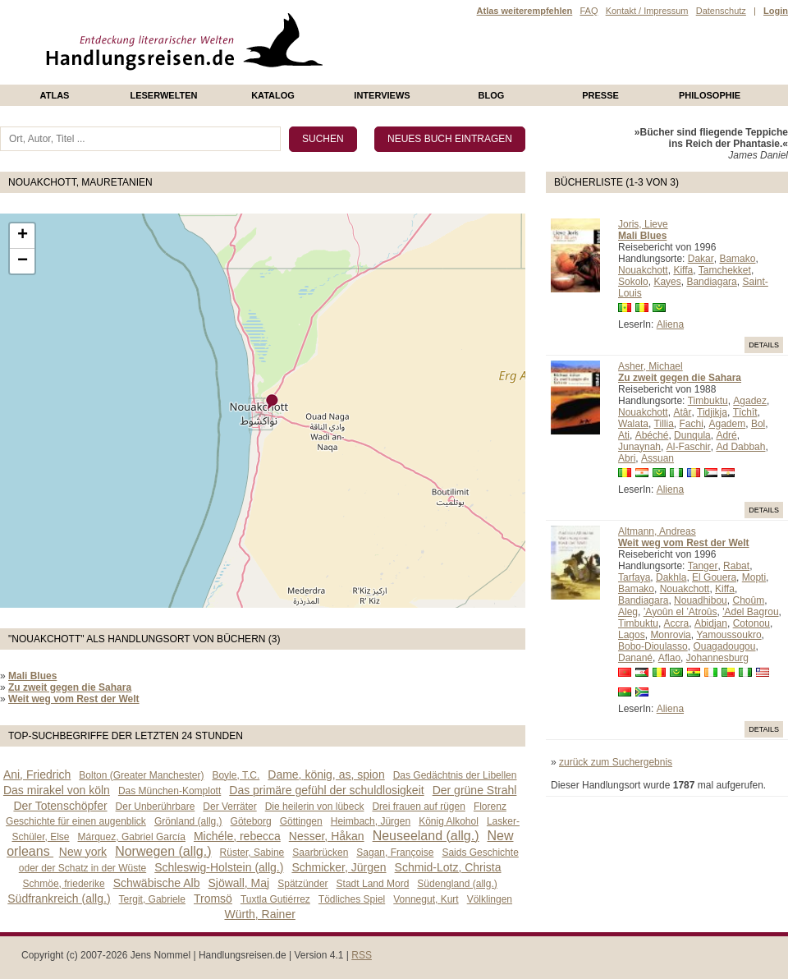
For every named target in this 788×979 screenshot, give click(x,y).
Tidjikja (712, 412)
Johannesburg (717, 658)
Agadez (750, 401)
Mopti (754, 577)
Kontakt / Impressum (647, 11)
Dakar (701, 258)
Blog (492, 95)
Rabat (736, 566)
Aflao (669, 658)
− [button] (22, 261)
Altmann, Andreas (657, 531)
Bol (758, 424)
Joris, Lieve (643, 224)
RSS (361, 955)
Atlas (55, 95)
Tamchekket (725, 270)
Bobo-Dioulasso (653, 646)
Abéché (652, 435)
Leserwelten (163, 95)
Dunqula (692, 435)
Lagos (631, 635)
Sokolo (633, 281)
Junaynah (639, 447)
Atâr (682, 412)
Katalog (273, 95)
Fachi (691, 424)
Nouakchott (643, 270)
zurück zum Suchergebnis (615, 762)
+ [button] (22, 235)
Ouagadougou (724, 646)
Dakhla (671, 577)
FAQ (589, 11)
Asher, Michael (650, 366)
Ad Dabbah (740, 447)
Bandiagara (711, 281)
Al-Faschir (689, 447)
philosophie (709, 95)
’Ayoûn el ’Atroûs (680, 612)
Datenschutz (721, 11)
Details (764, 345)
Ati (624, 435)
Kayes (666, 281)
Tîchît (745, 412)
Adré (726, 435)
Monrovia (670, 635)
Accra (677, 623)
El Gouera (714, 577)
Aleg (628, 612)
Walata (633, 424)
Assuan (657, 458)
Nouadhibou (700, 600)
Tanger (703, 566)
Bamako (737, 258)
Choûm (748, 600)
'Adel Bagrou (750, 612)
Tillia (664, 424)
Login (775, 11)
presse (600, 95)
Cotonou (751, 623)
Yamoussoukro (728, 635)
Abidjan (710, 623)
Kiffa (683, 270)
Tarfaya (634, 577)
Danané (635, 658)
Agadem (727, 424)
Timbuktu (708, 401)
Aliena (670, 324)
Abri (626, 458)
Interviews (382, 95)
